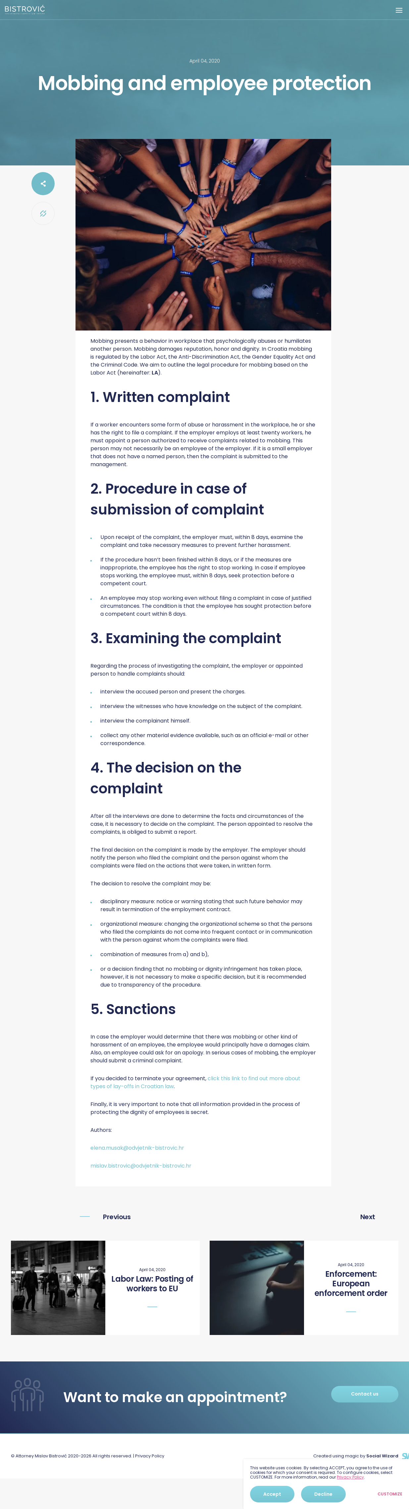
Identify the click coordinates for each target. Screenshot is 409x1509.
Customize (390, 1494)
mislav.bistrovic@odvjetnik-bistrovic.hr (140, 1166)
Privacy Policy (149, 1456)
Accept (272, 1494)
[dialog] (326, 1484)
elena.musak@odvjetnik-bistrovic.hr (137, 1148)
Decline (323, 1494)
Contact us (365, 1394)
